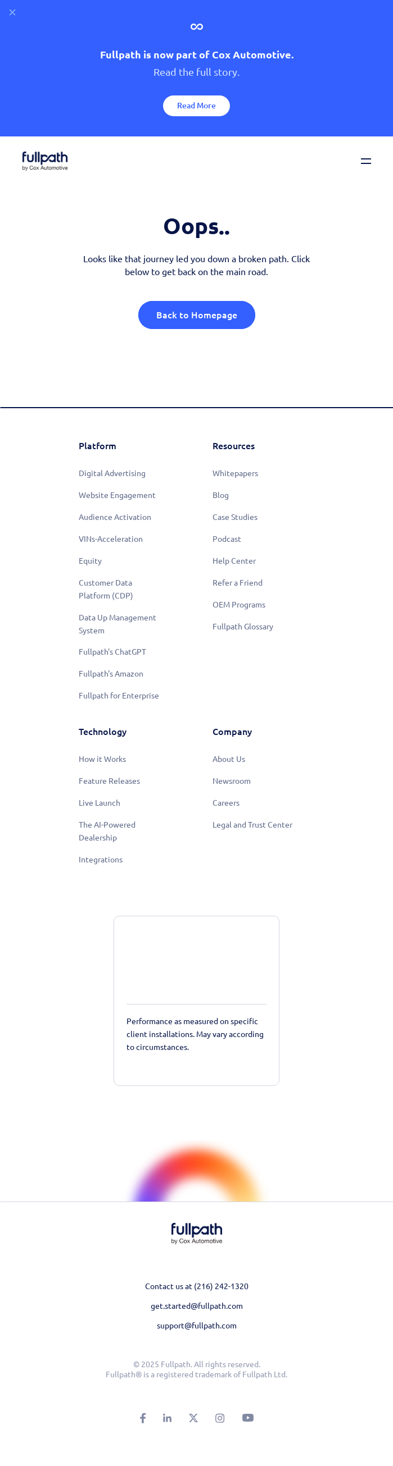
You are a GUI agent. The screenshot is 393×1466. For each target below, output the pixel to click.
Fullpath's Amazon (111, 673)
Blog (221, 495)
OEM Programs (239, 604)
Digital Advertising (112, 473)
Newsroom (232, 781)
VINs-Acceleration (111, 539)
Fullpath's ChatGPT (112, 651)
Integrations (101, 859)
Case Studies (235, 517)
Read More (196, 105)
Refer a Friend (238, 582)
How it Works (102, 759)
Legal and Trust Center (252, 824)
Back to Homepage (196, 315)
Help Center (234, 560)
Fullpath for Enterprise (119, 695)
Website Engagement (117, 495)
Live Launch (99, 802)
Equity (90, 560)
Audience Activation (115, 517)
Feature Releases (109, 781)
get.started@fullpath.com (197, 1305)
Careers (226, 802)
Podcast (227, 539)
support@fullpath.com (197, 1325)
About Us (229, 759)
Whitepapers (235, 473)
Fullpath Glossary (243, 626)
